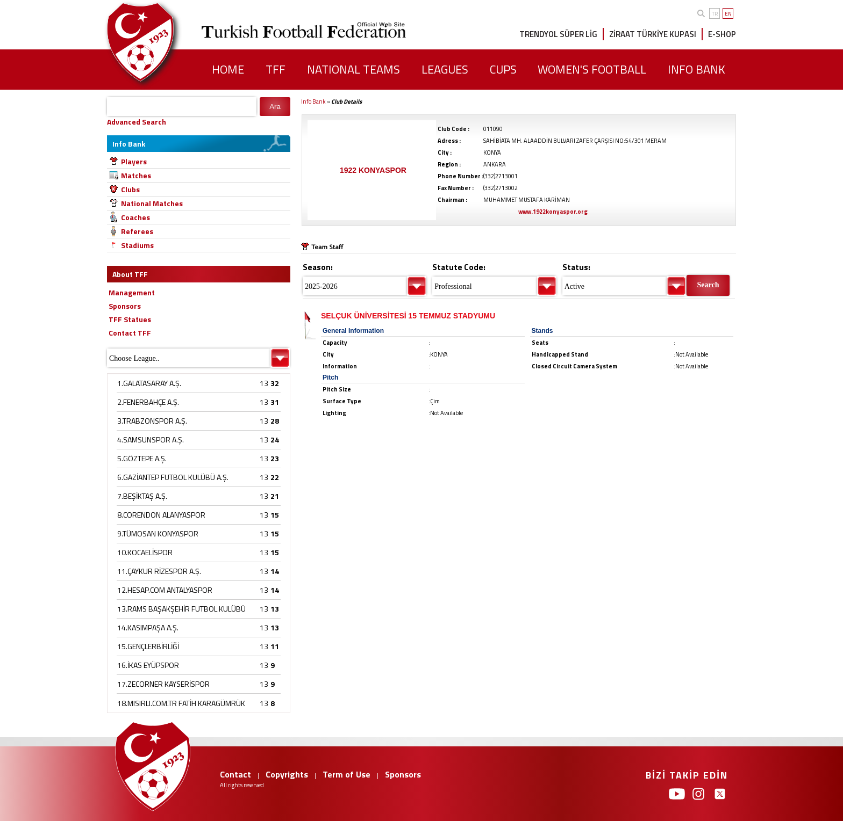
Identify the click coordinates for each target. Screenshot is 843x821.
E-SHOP (722, 34)
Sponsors (403, 774)
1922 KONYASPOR (373, 170)
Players (134, 161)
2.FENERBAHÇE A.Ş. (148, 402)
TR (715, 14)
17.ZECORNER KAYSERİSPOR (163, 683)
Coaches (135, 217)
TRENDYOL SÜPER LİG (558, 34)
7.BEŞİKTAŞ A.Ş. (142, 496)
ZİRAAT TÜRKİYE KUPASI (652, 34)
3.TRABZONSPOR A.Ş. (152, 420)
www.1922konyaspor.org (553, 211)
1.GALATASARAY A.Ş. (149, 383)
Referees (137, 231)
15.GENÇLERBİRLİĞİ (148, 646)
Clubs (130, 189)
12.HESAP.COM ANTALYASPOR (164, 589)
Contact (235, 774)
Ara (275, 107)
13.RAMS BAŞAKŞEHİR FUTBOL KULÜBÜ (181, 608)
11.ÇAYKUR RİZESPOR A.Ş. (159, 571)
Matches (136, 175)
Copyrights (287, 774)
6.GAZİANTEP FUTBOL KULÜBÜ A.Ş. (172, 477)
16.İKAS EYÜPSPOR (148, 665)
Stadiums (137, 245)
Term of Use (346, 774)
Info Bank (313, 101)
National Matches (152, 203)
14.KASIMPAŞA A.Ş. (147, 627)
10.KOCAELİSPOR (145, 552)
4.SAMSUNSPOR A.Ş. (150, 439)
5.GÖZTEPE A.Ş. (142, 458)
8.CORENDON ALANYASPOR (161, 514)
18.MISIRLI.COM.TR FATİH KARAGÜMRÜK (181, 703)
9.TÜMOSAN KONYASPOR (157, 533)
